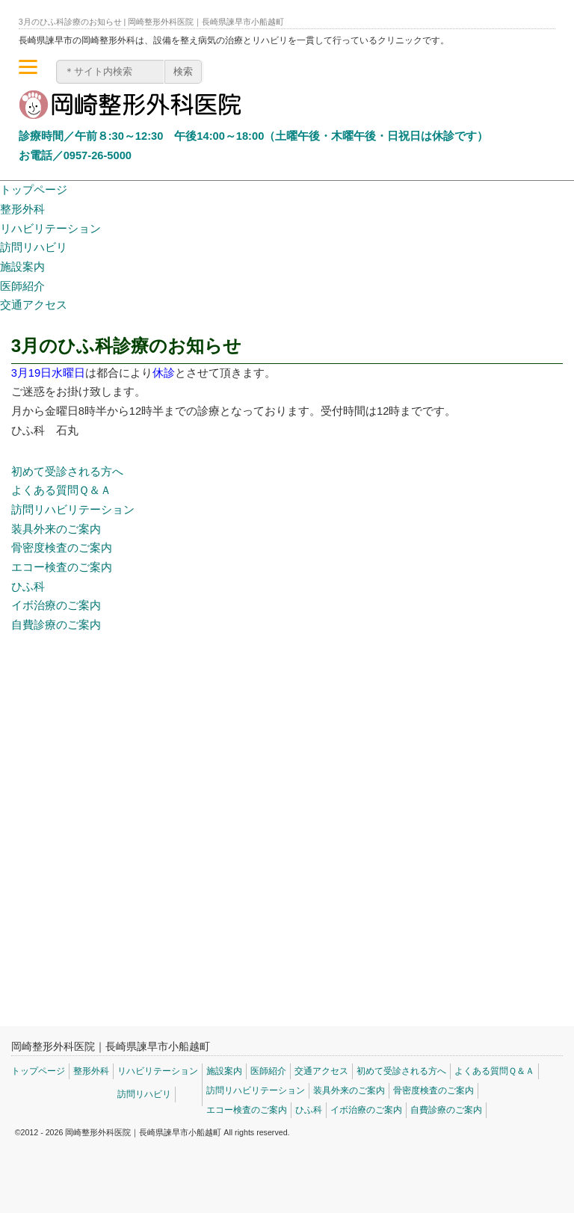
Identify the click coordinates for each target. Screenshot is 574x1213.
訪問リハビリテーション (73, 510)
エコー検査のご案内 (61, 567)
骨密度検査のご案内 (61, 548)
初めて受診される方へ (67, 472)
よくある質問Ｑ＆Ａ (61, 490)
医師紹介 (22, 286)
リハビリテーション (50, 229)
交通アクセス (33, 305)
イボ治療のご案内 (56, 605)
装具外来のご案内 (56, 529)
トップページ (33, 190)
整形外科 (22, 209)
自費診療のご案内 (56, 625)
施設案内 (22, 267)
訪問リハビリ (33, 247)
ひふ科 (28, 587)
